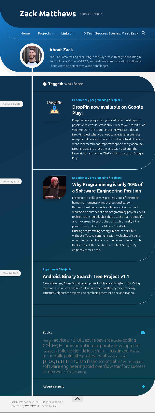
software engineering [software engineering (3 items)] (64, 366)
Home (24, 34)
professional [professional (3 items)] (94, 356)
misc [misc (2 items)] (136, 352)
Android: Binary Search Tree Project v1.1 (87, 277)
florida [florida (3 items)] (79, 351)
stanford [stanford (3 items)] (121, 366)
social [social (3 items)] (110, 362)
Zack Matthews (49, 13)
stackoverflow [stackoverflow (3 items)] (99, 366)
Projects (41, 34)
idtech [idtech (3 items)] (93, 351)
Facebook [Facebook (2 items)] (50, 352)
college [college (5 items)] (52, 346)
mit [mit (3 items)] (46, 356)
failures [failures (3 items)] (65, 351)
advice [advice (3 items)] (60, 340)
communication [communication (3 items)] (78, 346)
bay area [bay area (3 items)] (104, 340)
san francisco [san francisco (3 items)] (92, 362)
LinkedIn (64, 34)
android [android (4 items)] (75, 340)
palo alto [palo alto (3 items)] (72, 356)
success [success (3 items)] (138, 366)
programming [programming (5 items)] (61, 361)
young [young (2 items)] (81, 372)
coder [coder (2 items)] (117, 341)
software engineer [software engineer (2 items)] (131, 362)
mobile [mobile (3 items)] (56, 356)
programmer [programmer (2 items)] (117, 357)
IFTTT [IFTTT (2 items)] (104, 352)
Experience (80, 101)
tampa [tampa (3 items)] (49, 372)
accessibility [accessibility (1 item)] (48, 341)
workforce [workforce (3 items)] (66, 372)
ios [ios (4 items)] (113, 351)
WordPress (32, 406)
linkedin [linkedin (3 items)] (124, 351)
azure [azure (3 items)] (90, 340)
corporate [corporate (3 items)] (103, 346)
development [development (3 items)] (127, 346)
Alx (54, 406)
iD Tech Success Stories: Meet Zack (105, 34)
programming (99, 101)
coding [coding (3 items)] (129, 340)
